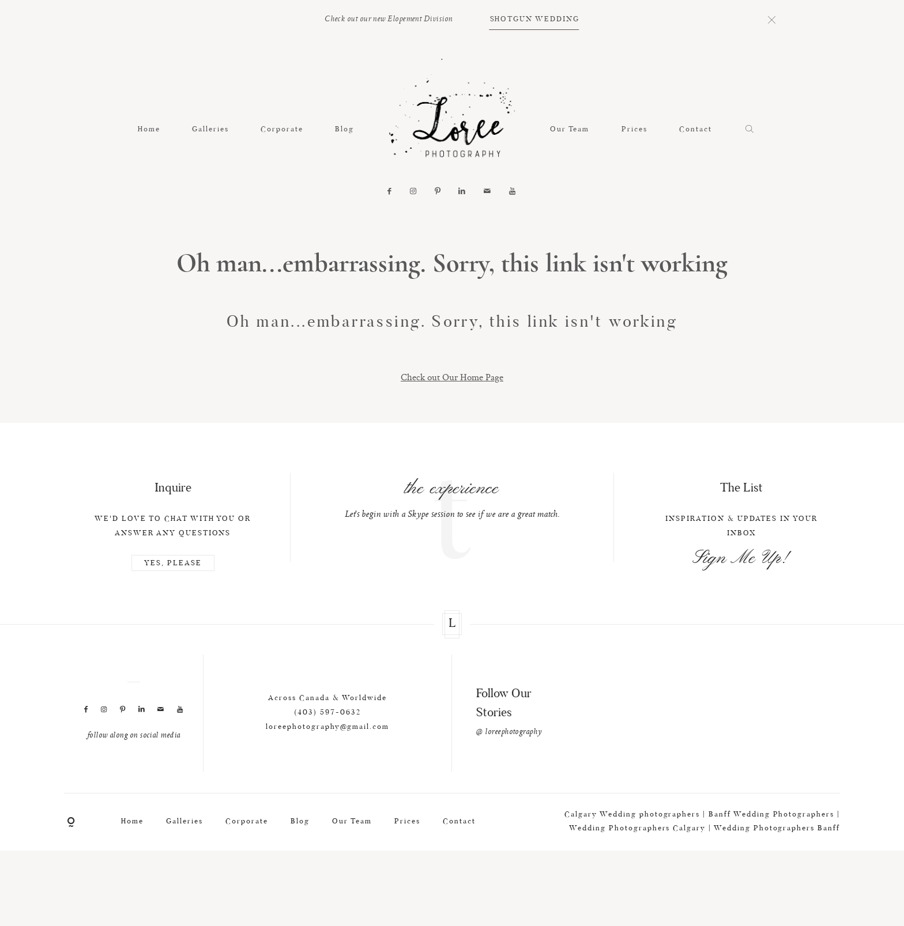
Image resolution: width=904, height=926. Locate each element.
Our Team (570, 129)
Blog (344, 129)
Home (149, 129)
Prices (634, 129)
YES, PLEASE (173, 580)
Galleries (210, 129)
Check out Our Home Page (452, 377)
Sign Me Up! (741, 576)
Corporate (282, 129)
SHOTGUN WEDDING (534, 19)
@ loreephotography (508, 750)
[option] (452, 515)
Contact (695, 129)
